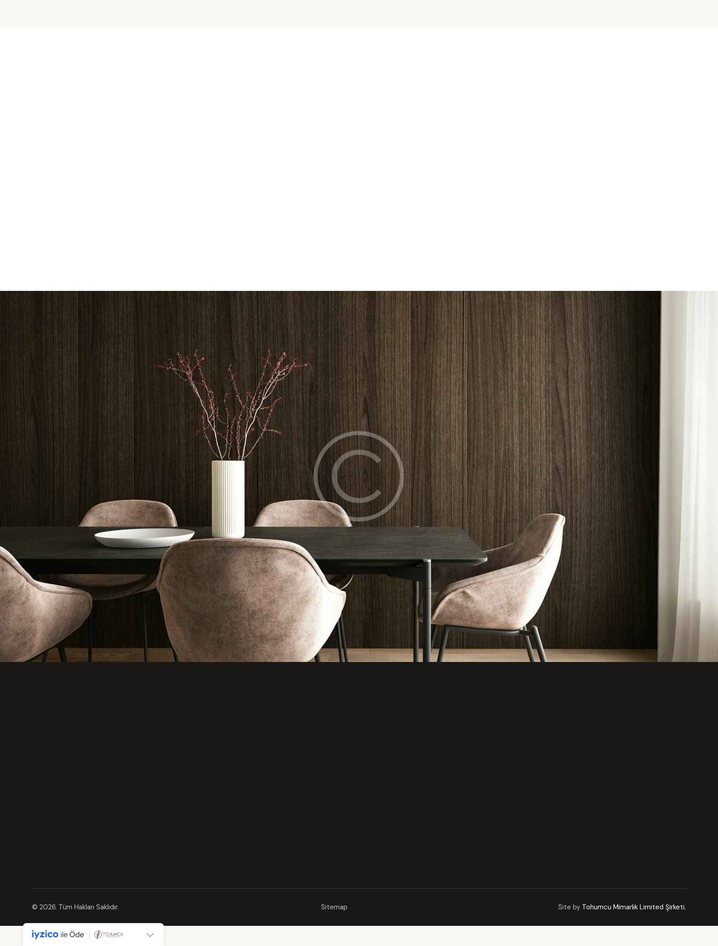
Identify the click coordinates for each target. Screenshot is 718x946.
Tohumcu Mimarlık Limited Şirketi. (634, 907)
